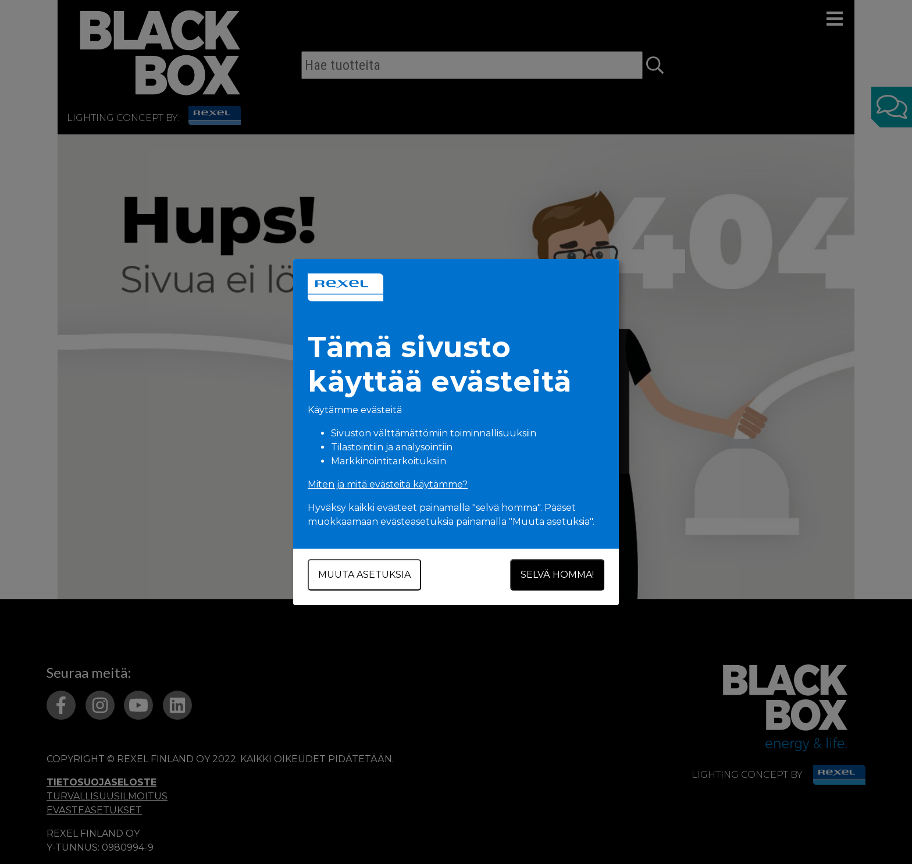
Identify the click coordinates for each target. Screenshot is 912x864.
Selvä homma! (557, 574)
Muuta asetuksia (364, 574)
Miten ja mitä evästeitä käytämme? (388, 484)
